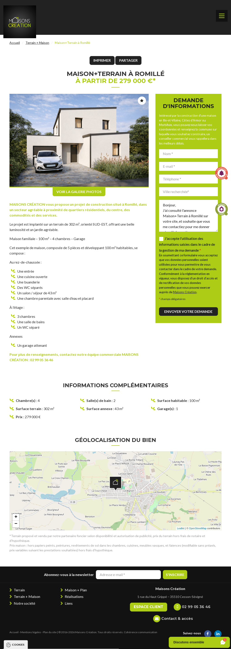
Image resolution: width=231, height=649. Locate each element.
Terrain (19, 590)
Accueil (14, 43)
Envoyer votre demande (188, 311)
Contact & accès (177, 618)
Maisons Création (184, 292)
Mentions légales (30, 632)
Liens (69, 603)
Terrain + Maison (37, 43)
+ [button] (15, 517)
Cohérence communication (140, 632)
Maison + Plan (76, 590)
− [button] (15, 524)
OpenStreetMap (198, 528)
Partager (128, 60)
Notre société (24, 603)
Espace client (148, 607)
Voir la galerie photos (79, 191)
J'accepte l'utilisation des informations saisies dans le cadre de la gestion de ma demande (187, 244)
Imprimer (102, 60)
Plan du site (50, 632)
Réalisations (74, 596)
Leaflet (181, 528)
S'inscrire (175, 574)
